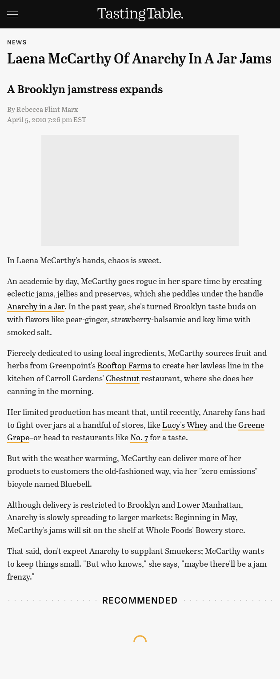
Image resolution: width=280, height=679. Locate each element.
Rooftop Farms (124, 365)
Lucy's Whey (185, 424)
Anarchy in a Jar (35, 306)
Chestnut (123, 378)
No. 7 (139, 437)
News (17, 42)
